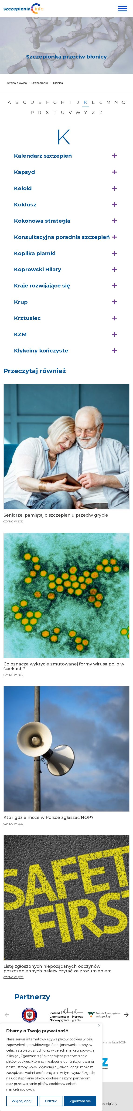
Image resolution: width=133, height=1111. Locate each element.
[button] (66, 155)
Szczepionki (39, 83)
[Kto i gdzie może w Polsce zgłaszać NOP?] (66, 757)
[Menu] (122, 8)
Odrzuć (51, 1101)
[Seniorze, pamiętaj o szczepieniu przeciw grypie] (66, 455)
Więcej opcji (22, 1101)
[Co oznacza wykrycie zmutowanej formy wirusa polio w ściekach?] (66, 607)
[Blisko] (99, 1025)
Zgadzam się (80, 1101)
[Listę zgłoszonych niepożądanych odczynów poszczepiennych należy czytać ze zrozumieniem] (66, 899)
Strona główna (17, 83)
